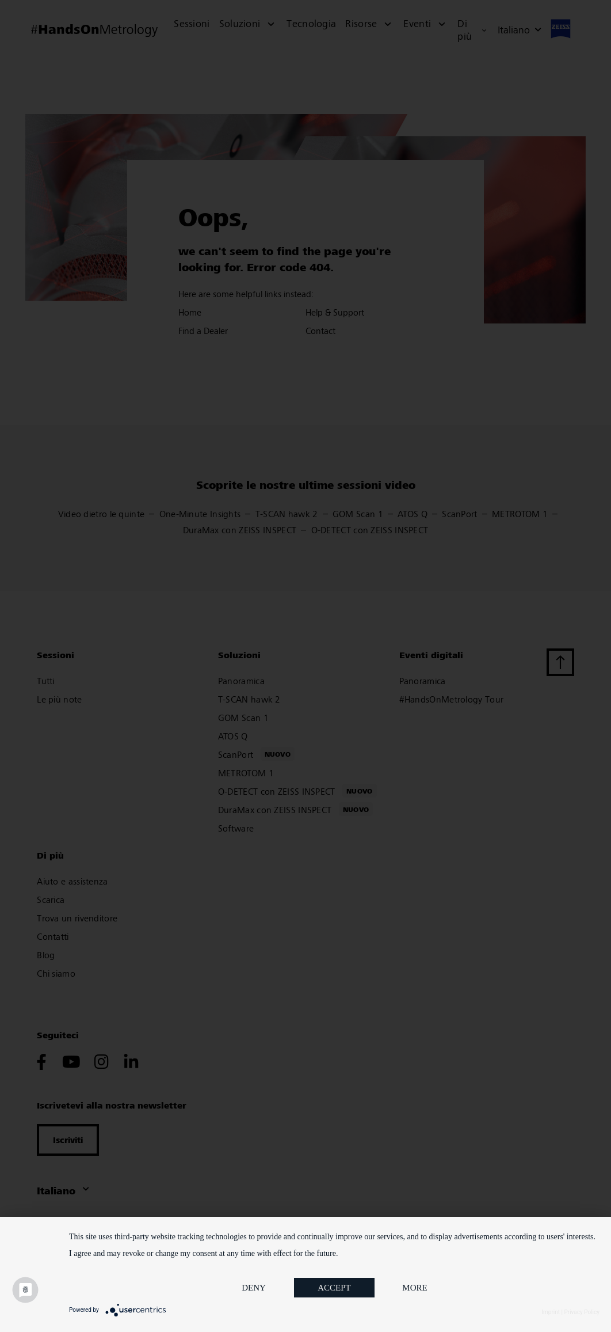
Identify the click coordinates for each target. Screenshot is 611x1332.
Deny (254, 1287)
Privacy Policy (581, 1312)
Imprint (550, 1312)
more (414, 1287)
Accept (334, 1287)
